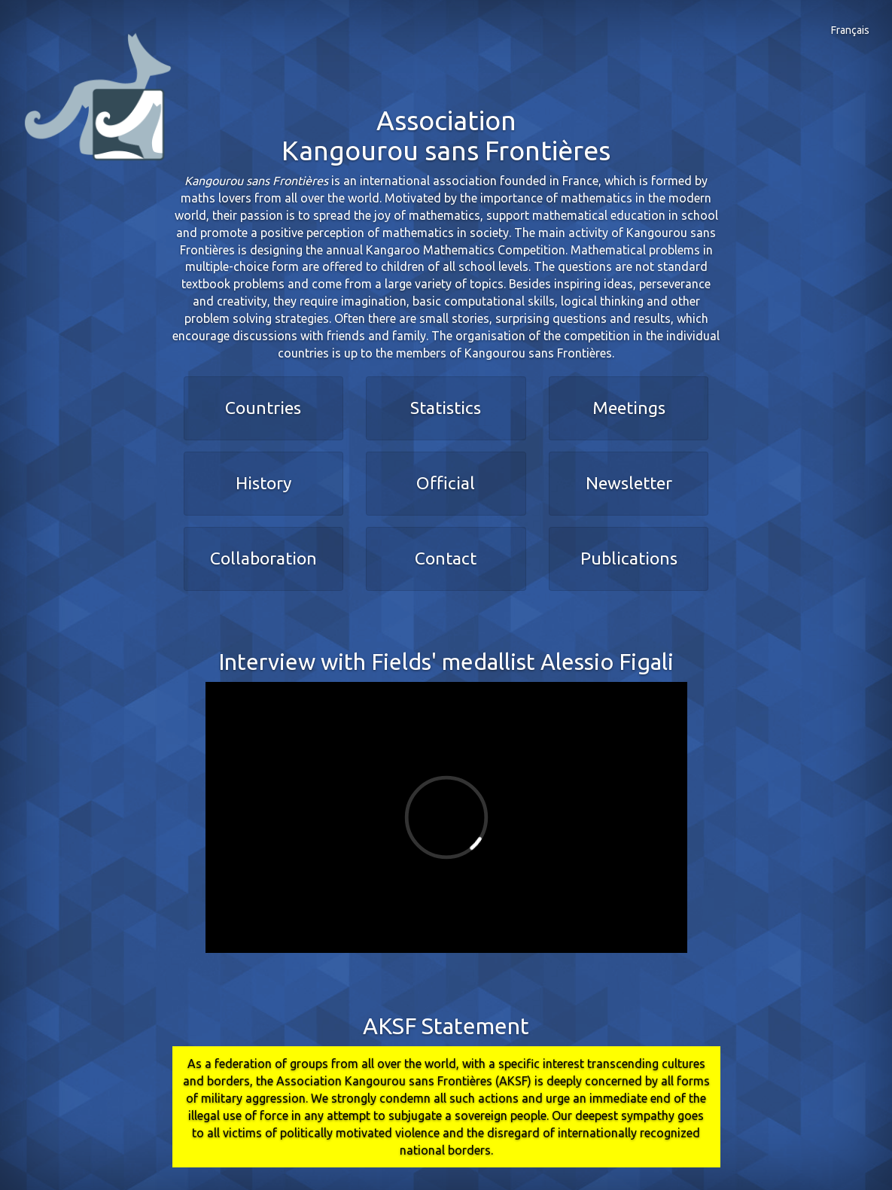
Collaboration (263, 558)
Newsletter (629, 482)
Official (445, 482)
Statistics (445, 407)
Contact (445, 558)
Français (850, 30)
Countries (263, 407)
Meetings (628, 407)
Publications (628, 558)
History (263, 482)
